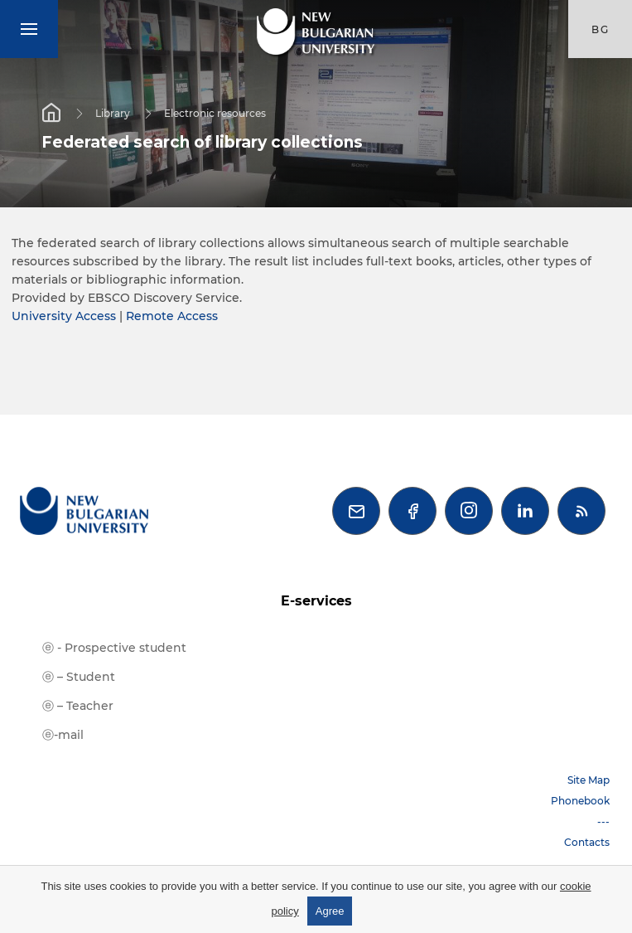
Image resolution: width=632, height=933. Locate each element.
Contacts (587, 842)
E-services (316, 601)
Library (112, 112)
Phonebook (580, 801)
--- (603, 821)
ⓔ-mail (63, 734)
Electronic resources (215, 112)
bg (600, 29)
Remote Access (172, 316)
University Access (64, 316)
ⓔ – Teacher (77, 705)
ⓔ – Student (78, 676)
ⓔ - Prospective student (114, 647)
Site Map (588, 780)
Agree (330, 911)
